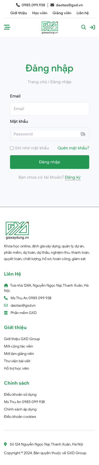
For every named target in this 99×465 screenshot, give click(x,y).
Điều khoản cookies (20, 416)
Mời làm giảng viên (19, 353)
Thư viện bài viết (17, 361)
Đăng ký (73, 177)
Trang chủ (37, 82)
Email (15, 96)
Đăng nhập (49, 162)
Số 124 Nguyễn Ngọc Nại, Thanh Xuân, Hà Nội (43, 444)
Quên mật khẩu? (73, 148)
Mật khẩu (19, 121)
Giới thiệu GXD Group (22, 339)
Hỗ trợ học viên (16, 368)
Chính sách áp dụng (20, 409)
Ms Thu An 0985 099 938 (24, 402)
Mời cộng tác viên (18, 346)
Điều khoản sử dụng (20, 394)
